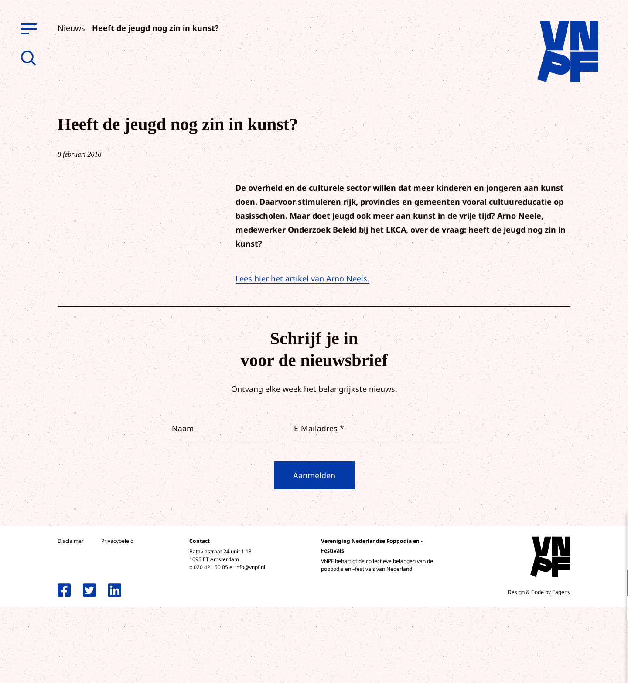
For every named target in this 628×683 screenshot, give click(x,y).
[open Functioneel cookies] (614, 583)
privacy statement (585, 554)
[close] (614, 529)
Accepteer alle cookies (554, 641)
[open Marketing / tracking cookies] (614, 610)
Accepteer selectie (554, 667)
